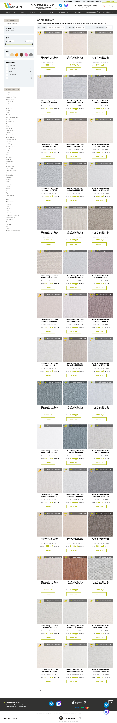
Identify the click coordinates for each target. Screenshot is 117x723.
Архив (111, 713)
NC (7, 190)
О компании (68, 1)
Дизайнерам (108, 12)
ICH (7, 164)
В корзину (47, 69)
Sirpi (7, 211)
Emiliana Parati (10, 146)
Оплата (83, 1)
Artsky (8, 110)
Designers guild (11, 139)
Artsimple (9, 108)
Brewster (8, 124)
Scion (7, 206)
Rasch (7, 199)
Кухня (11, 71)
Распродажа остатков (13, 231)
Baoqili (8, 115)
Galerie (8, 155)
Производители (63, 12)
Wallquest (9, 224)
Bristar (8, 126)
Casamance (9, 130)
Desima (8, 141)
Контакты (98, 1)
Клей (51, 12)
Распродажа (78, 12)
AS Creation (9, 95)
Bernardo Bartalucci (12, 117)
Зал (10, 78)
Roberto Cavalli (10, 202)
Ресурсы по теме (100, 713)
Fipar (7, 153)
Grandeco (9, 157)
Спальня (12, 68)
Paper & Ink (9, 193)
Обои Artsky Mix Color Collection (49, 58)
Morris (8, 188)
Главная (6, 15)
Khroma (8, 173)
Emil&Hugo (9, 144)
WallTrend (9, 222)
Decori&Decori (10, 137)
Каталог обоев (9, 12)
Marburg (8, 184)
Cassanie (8, 133)
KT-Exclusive (9, 168)
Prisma (8, 197)
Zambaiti (8, 228)
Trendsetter (9, 219)
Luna (7, 182)
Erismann (9, 148)
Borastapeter (10, 121)
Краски (23, 12)
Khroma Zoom (10, 175)
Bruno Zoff (9, 128)
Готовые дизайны (93, 12)
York (7, 226)
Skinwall (8, 213)
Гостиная (12, 65)
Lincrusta (9, 177)
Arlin (7, 104)
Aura (7, 112)
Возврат (77, 1)
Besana (8, 119)
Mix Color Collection (12, 23)
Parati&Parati (10, 195)
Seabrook (9, 208)
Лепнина (42, 12)
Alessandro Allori (11, 97)
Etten (7, 150)
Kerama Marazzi (11, 170)
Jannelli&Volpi (10, 166)
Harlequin (9, 159)
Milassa (8, 186)
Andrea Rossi (10, 99)
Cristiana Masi (10, 135)
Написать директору (63, 8)
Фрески (32, 12)
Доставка (90, 1)
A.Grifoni (8, 92)
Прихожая (12, 74)
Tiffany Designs (10, 217)
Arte (7, 106)
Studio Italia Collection (13, 215)
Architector (9, 101)
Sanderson (9, 204)
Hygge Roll (9, 161)
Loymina (8, 179)
